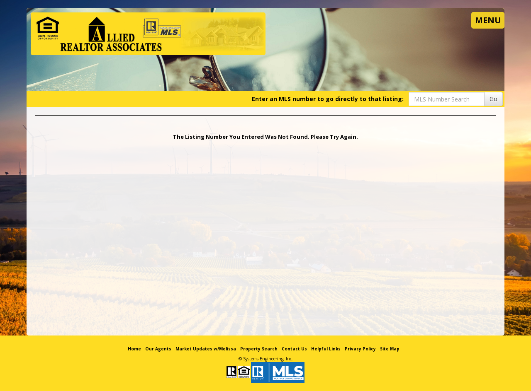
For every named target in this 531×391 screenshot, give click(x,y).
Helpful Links (326, 349)
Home (134, 349)
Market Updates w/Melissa (205, 349)
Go (493, 99)
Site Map (389, 349)
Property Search (259, 349)
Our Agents (158, 349)
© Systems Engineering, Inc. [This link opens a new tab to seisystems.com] (266, 359)
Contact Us (294, 349)
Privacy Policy (360, 349)
